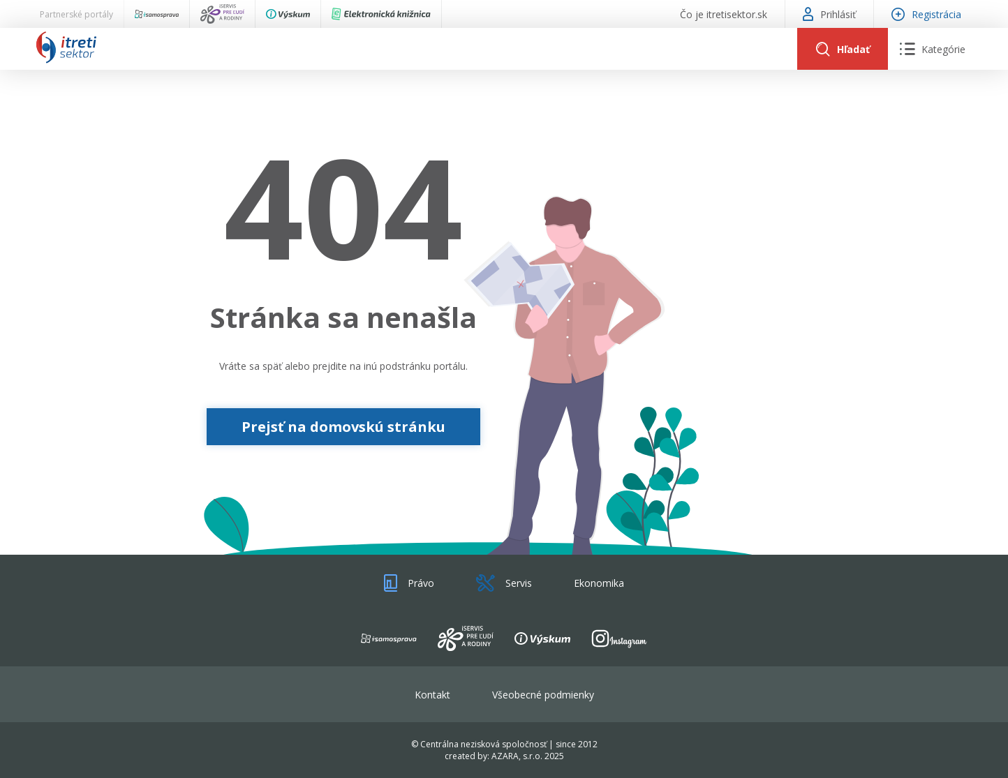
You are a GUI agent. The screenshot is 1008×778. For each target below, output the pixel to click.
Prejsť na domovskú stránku (343, 426)
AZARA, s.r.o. (516, 756)
